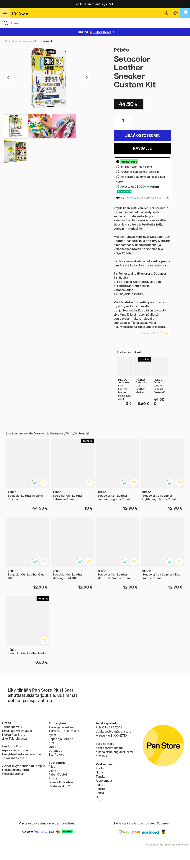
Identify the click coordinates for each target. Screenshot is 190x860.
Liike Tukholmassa (14, 738)
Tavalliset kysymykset (16, 731)
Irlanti (100, 785)
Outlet (53, 747)
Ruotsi (100, 768)
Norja (99, 772)
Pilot (52, 766)
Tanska (101, 776)
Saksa (100, 793)
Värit (35, 41)
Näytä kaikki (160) (61, 786)
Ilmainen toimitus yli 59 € (95, 4)
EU (98, 801)
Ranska (101, 789)
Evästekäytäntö (12, 774)
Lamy (52, 770)
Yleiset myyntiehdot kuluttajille (23, 766)
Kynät (52, 735)
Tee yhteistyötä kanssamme (21, 754)
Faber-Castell (58, 774)
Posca (53, 778)
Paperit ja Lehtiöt (61, 739)
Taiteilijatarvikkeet (62, 727)
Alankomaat (104, 780)
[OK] (95, 23)
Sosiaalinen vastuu (14, 758)
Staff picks (56, 754)
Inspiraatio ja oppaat (15, 750)
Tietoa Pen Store (13, 734)
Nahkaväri (48, 41)
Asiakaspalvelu (11, 727)
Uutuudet (55, 750)
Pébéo (121, 50)
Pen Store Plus (11, 746)
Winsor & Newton (61, 782)
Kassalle (142, 148)
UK (98, 797)
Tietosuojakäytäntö (15, 770)
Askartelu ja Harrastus (17, 41)
